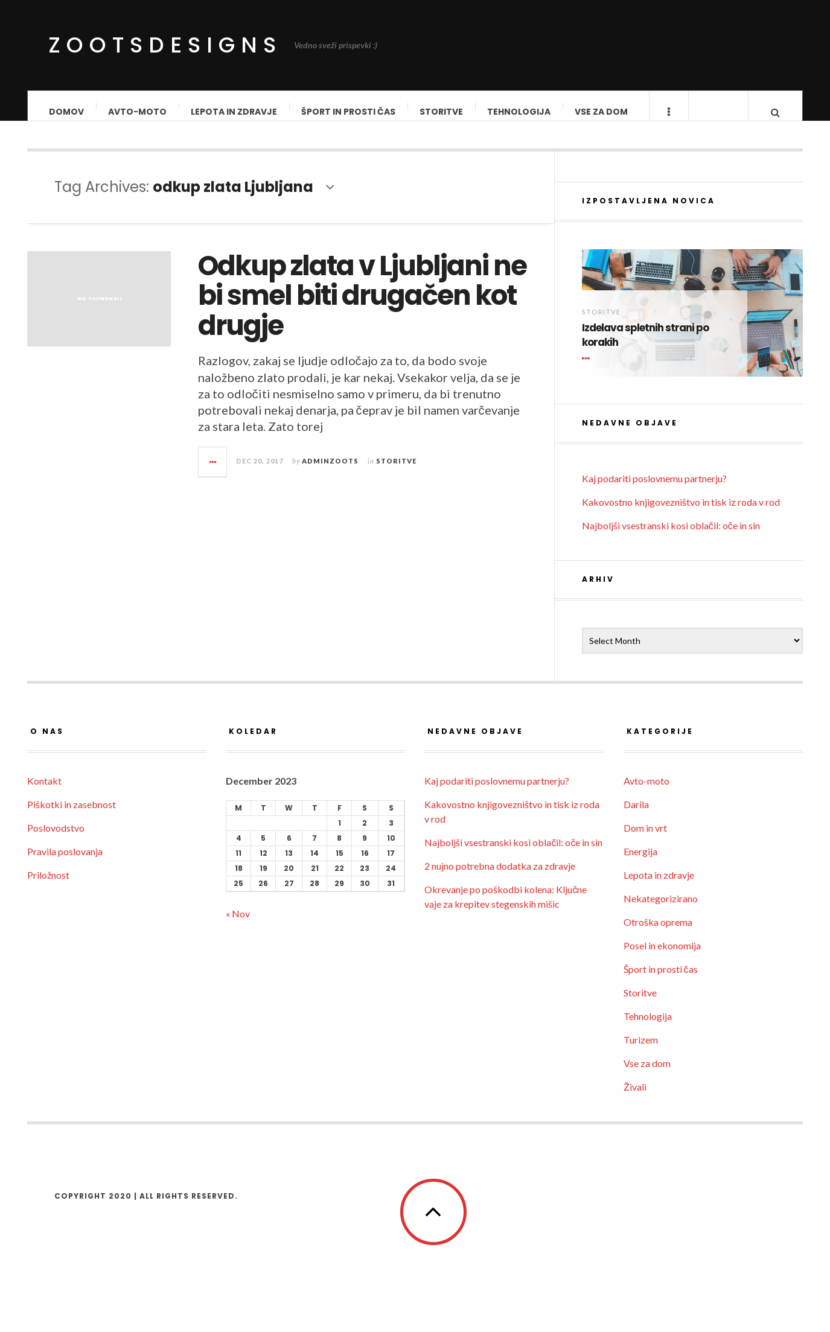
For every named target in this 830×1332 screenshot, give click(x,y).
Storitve (441, 112)
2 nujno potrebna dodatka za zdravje (499, 877)
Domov (66, 112)
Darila (636, 815)
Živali (635, 1098)
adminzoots (330, 472)
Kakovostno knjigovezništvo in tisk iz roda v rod (681, 513)
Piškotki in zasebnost (71, 815)
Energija (640, 862)
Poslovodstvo (56, 839)
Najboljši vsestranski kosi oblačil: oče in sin (671, 537)
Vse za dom (601, 112)
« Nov (238, 925)
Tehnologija (519, 112)
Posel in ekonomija (662, 957)
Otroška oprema (658, 933)
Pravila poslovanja (65, 862)
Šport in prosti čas (348, 112)
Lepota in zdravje (234, 112)
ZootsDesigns (165, 45)
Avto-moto (137, 112)
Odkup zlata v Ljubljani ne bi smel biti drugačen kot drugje (362, 307)
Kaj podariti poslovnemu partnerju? (654, 490)
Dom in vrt (645, 839)
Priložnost (48, 886)
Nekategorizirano (661, 910)
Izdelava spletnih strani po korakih (645, 347)
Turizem (641, 1051)
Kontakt (44, 792)
